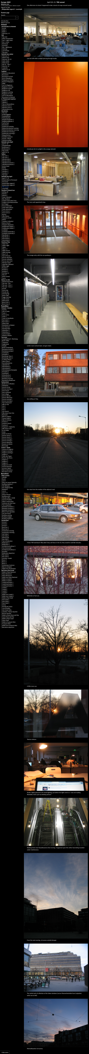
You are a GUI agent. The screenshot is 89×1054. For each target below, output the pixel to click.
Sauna (4, 278)
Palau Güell (5, 620)
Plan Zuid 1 (5, 539)
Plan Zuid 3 (5, 556)
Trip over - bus (6, 283)
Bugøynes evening (7, 92)
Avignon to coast (7, 465)
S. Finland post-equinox (9, 99)
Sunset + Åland (6, 138)
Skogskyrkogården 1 (8, 119)
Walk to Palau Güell (8, 618)
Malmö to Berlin (7, 335)
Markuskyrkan (6, 118)
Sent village (5, 394)
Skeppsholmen (6, 135)
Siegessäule (5, 344)
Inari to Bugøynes (7, 85)
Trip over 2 (5, 157)
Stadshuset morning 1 (8, 132)
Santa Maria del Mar (8, 617)
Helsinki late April (7, 176)
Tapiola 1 (4, 101)
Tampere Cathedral (7, 221)
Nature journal (5, 22)
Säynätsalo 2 (5, 237)
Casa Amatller (6, 608)
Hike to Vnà (5, 404)
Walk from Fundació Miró (9, 625)
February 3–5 (6, 33)
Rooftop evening (7, 515)
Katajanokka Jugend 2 (8, 9)
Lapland (4, 71)
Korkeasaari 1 (6, 147)
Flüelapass (5, 385)
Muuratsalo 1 (6, 238)
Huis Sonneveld (6, 548)
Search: (3, 15)
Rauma (4, 214)
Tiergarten (5, 342)
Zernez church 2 (6, 437)
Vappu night (5, 245)
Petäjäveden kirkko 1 (8, 226)
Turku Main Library (7, 207)
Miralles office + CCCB (8, 498)
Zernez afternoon (7, 397)
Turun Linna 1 (6, 211)
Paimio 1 (4, 194)
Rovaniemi (5, 75)
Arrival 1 (4, 522)
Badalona (5, 489)
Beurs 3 (4, 563)
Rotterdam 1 (5, 543)
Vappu (4, 247)
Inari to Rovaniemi (7, 95)
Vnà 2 (3, 408)
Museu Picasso (6, 494)
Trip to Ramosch (7, 403)
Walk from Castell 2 (7, 596)
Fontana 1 (5, 422)
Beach (4, 479)
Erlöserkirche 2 (6, 377)
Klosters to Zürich (7, 444)
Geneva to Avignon (7, 449)
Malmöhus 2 (5, 332)
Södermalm (5, 323)
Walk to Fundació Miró (8, 622)
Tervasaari (5, 182)
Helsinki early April (7, 142)
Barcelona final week (8, 570)
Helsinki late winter (7, 54)
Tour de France (6, 513)
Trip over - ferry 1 (7, 285)
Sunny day (5, 290)
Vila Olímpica (6, 486)
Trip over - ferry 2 (7, 287)
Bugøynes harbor (7, 88)
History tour (5, 57)
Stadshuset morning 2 (8, 133)
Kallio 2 (4, 32)
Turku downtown (7, 209)
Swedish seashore (7, 137)
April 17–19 (5, 178)
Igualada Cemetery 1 (8, 506)
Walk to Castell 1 (7, 579)
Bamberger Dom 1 (7, 356)
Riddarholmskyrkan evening (10, 128)
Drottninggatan (6, 114)
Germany (4, 337)
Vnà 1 (3, 406)
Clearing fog (5, 294)
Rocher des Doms (7, 458)
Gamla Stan (5, 123)
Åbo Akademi (6, 199)
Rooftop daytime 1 (7, 484)
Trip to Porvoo (6, 256)
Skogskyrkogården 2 (8, 121)
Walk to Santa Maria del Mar (10, 615)
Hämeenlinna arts (7, 109)
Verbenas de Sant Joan (8, 503)
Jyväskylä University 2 (8, 233)
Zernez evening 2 (7, 439)
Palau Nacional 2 (7, 575)
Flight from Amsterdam (9, 568)
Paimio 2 (4, 195)
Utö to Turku (5, 311)
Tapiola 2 (4, 102)
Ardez (4, 432)
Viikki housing (6, 252)
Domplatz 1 (5, 354)
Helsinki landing (6, 140)
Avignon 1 (5, 454)
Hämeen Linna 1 (7, 106)
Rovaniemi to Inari (7, 76)
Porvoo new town (7, 261)
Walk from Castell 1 (7, 594)
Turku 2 (4, 316)
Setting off (5, 192)
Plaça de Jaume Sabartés (9, 482)
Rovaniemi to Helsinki (8, 97)
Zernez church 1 (6, 435)
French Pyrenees (7, 466)
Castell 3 (4, 591)
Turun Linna (5, 315)
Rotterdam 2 (5, 544)
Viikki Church (6, 250)
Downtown (5, 125)
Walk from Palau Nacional (9, 577)
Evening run (5, 273)
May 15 (4, 275)
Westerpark (5, 537)
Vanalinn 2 (5, 171)
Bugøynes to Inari (7, 94)
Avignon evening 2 (7, 453)
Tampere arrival (6, 218)
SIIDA (3, 83)
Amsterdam (5, 520)
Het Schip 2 (5, 536)
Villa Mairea (5, 216)
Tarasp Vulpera (6, 418)
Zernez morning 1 (7, 389)
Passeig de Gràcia (7, 606)
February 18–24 (6, 59)
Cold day (4, 49)
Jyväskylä (5, 230)
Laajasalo (5, 68)
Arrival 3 (4, 525)
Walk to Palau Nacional (9, 572)
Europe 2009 (5, 2)
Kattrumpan (5, 300)
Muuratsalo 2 (6, 240)
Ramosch (5, 415)
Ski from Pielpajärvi (7, 82)
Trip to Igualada (6, 505)
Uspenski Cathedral (7, 264)
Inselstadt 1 (5, 353)
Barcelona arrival (7, 472)
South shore (5, 299)
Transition (5, 306)
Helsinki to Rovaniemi (8, 73)
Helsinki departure (7, 281)
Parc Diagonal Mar (7, 487)
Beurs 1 (4, 560)
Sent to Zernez (6, 396)
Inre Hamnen (6, 327)
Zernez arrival (6, 387)
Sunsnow (5, 45)
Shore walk (5, 295)
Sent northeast (6, 392)
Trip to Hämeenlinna (8, 104)
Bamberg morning (7, 378)
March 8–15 (5, 66)
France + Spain (6, 447)
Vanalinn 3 (5, 173)
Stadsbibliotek (6, 116)
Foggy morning (6, 297)
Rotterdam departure (8, 553)
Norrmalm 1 (5, 320)
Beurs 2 (4, 562)
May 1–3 (4, 249)
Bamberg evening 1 (7, 349)
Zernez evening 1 (7, 399)
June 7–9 (4, 493)
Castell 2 (4, 589)
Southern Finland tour (8, 190)
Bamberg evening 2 (7, 351)
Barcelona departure (8, 627)
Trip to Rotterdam (7, 541)
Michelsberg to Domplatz (9, 370)
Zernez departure (7, 442)
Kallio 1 (4, 30)
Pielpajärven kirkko (7, 80)
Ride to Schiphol (7, 567)
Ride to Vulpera (6, 416)
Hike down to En (7, 428)
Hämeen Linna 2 (7, 107)
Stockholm (5, 111)
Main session (5, 475)
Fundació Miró (6, 624)
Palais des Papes (7, 456)
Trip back (4, 52)
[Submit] (16, 17)
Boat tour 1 (5, 527)
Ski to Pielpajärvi (7, 78)
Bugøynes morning (7, 87)
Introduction (4, 21)
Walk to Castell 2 (7, 581)
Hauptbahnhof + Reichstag (10, 339)
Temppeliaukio (6, 145)
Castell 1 (4, 587)
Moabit (4, 346)
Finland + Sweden (7, 308)
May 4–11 (5, 254)
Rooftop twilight (7, 517)
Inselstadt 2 (5, 373)
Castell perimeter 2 (7, 584)
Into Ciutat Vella (6, 610)
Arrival (4, 28)
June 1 (4, 481)
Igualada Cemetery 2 (8, 508)
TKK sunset (5, 187)
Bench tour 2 (6, 304)
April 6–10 (5, 144)
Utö (3, 35)
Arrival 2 (4, 524)
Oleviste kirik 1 (6, 159)
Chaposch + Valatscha (8, 427)
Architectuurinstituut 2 (8, 550)
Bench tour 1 (6, 302)
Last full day (5, 51)
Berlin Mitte (5, 341)
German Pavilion (7, 500)
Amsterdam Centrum (8, 565)
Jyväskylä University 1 (8, 231)
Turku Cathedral (6, 197)
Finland (4, 24)
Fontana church (6, 423)
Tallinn (4, 154)
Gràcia (4, 605)
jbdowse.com (5, 4)
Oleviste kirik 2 (6, 161)
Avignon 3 (5, 461)
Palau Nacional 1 (7, 574)
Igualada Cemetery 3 (8, 510)
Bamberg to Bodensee (8, 380)
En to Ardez (5, 430)
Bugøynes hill (6, 90)
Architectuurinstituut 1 (8, 546)
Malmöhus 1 (5, 330)
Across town (5, 166)
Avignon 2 (5, 459)
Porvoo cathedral (7, 259)
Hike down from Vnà (8, 413)
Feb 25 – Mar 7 (6, 64)
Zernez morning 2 (7, 401)
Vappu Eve (5, 244)
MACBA (4, 477)
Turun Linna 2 (6, 213)
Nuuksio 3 (5, 271)
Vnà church (5, 411)
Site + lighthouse (7, 47)
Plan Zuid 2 (5, 555)
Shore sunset (6, 276)
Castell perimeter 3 (7, 586)
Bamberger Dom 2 (7, 358)
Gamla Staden (6, 334)
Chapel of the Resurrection (10, 202)
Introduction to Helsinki (9, 26)
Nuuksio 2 (5, 269)
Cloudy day (5, 292)
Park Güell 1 (5, 600)
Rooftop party (6, 496)
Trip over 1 (5, 156)
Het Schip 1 (5, 534)
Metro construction (8, 501)
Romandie (5, 446)
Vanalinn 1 (5, 169)
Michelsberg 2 (6, 368)
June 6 (4, 491)
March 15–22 (6, 69)
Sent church (5, 391)
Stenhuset (5, 44)
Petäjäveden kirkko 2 (8, 228)
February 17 (5, 56)
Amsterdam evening (8, 531)
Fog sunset (5, 150)
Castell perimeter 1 (7, 582)
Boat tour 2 (5, 529)
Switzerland (5, 382)
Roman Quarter (6, 613)
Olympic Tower (6, 263)
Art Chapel (5, 204)
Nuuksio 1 (5, 268)
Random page (5, 13)
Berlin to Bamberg (7, 347)
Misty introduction (7, 38)
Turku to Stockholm (7, 318)
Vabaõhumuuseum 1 (8, 163)
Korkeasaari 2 (6, 149)
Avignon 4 (5, 463)
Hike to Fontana (6, 420)
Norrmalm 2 (5, 322)
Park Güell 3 (5, 603)
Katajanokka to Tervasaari (9, 180)
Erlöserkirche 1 (6, 375)
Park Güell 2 (5, 601)
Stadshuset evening (8, 126)
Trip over (4, 37)
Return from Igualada (8, 512)
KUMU (4, 168)
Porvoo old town (7, 257)
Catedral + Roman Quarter (10, 612)
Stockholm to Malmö (8, 325)
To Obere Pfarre (6, 359)
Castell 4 (4, 593)
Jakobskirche (6, 365)
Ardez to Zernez (6, 434)
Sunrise (4, 310)
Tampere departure (7, 225)
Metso (4, 219)
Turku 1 (4, 313)
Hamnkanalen (6, 328)
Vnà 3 (3, 409)
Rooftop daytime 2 (7, 519)
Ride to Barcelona (7, 470)
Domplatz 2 (5, 372)
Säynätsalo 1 (5, 235)
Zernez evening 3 (7, 441)
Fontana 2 (5, 425)
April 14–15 (5, 152)
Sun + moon (5, 42)
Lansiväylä (19, 9)
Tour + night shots (7, 40)
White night (5, 266)
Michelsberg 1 (6, 366)
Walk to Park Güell (7, 598)
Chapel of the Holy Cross (9, 200)
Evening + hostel (7, 558)
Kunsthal (4, 551)
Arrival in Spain (6, 468)
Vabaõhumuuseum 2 (8, 164)
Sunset (4, 288)
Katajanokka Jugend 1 (8, 183)
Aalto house (5, 63)
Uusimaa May (6, 242)
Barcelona (5, 474)
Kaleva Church (6, 223)
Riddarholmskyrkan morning (10, 130)
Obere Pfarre (6, 361)
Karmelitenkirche (7, 363)
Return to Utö (6, 280)
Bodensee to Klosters (8, 384)
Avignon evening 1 (7, 451)
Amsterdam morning (8, 532)
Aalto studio (5, 61)
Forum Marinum (7, 206)
